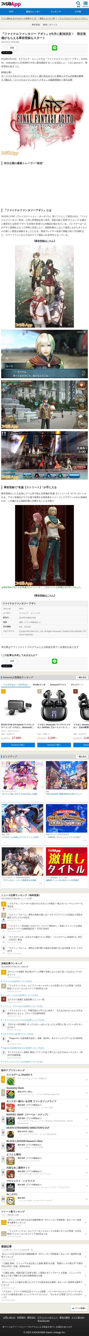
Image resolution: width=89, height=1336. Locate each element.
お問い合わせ (9, 1317)
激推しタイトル (50, 24)
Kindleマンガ (39, 684)
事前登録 (36, 24)
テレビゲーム (77, 684)
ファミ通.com (78, 1317)
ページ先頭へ (80, 1308)
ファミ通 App (11, 4)
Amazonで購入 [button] (18, 745)
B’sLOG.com (43, 1321)
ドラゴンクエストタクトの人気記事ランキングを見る (23, 1062)
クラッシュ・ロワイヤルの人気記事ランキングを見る (23, 1006)
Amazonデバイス (58, 684)
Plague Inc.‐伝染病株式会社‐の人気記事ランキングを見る (23, 1048)
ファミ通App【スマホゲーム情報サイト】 (19, 18)
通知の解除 (64, 1317)
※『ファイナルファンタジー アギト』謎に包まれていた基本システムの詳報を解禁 (42, 76)
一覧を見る (82, 677)
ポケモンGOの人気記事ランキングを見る (18, 1034)
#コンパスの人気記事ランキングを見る (17, 981)
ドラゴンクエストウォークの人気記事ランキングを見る (23, 1020)
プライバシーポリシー (47, 1317)
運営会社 (31, 1317)
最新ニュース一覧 (47, 18)
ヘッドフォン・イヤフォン (16, 684)
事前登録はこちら (44, 241)
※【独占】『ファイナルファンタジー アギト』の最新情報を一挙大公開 (36, 80)
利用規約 (21, 1317)
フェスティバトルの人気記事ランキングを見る (20, 995)
